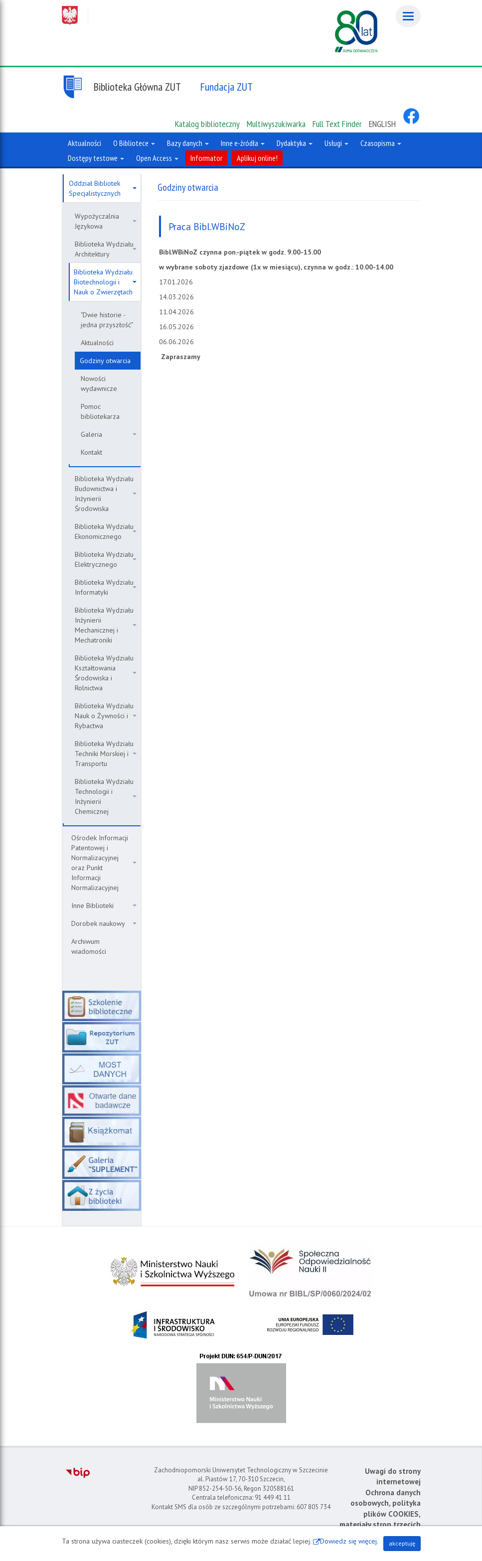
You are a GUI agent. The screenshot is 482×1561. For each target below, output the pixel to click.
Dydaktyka (295, 143)
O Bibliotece (134, 143)
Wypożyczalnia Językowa (106, 221)
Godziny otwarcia (105, 360)
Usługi (336, 143)
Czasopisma (380, 143)
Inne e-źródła (243, 143)
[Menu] (408, 16)
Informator (206, 158)
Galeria (109, 434)
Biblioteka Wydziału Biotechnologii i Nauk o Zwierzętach (105, 281)
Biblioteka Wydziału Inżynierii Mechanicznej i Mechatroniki (106, 625)
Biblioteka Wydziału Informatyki (106, 587)
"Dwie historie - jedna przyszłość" (107, 319)
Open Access (157, 158)
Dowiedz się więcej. (349, 1541)
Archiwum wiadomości (88, 946)
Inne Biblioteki (104, 905)
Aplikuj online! (257, 158)
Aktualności (97, 342)
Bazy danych (188, 143)
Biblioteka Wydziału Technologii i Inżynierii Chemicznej (106, 796)
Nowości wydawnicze (99, 383)
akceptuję (402, 1543)
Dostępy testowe (96, 158)
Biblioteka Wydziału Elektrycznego (106, 559)
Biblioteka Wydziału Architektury (106, 249)
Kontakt (91, 452)
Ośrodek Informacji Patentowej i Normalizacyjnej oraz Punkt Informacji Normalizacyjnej (104, 862)
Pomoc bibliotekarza (100, 411)
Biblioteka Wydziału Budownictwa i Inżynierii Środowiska (106, 493)
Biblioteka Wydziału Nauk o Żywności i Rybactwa (106, 715)
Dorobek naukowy (104, 923)
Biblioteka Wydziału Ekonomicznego (106, 531)
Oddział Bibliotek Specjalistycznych (103, 188)
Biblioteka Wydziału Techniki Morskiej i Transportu (106, 753)
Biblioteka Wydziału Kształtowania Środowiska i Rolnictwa (106, 672)
